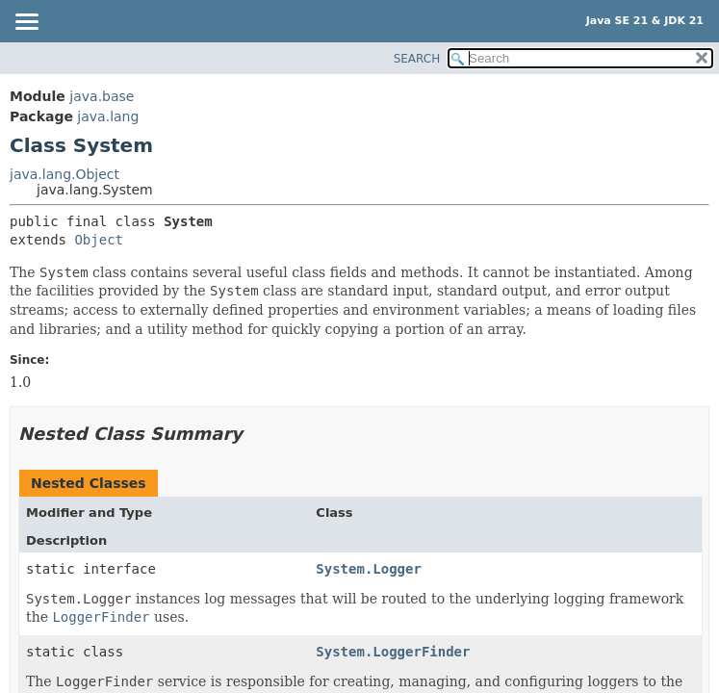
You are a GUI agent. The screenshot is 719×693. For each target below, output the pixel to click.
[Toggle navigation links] (26, 23)
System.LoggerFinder (393, 651)
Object (98, 239)
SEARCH (417, 58)
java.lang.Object (64, 174)
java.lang (108, 116)
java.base (101, 96)
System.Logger (369, 569)
